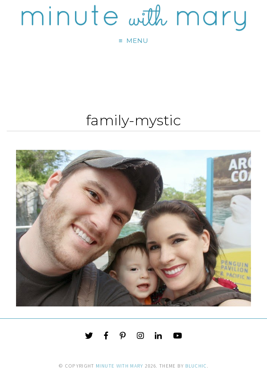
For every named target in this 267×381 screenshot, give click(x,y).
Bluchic (196, 366)
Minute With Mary (120, 366)
